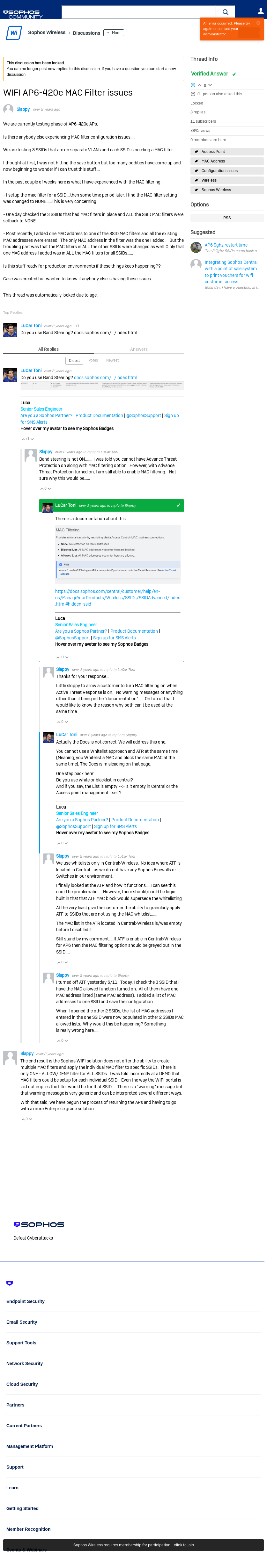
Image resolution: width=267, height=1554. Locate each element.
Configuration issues (220, 170)
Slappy (23, 109)
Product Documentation (99, 415)
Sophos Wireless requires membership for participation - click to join (133, 1545)
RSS (227, 217)
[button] (225, 11)
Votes (93, 360)
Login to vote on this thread (200, 84)
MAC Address (213, 161)
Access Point (213, 151)
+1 (198, 94)
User (260, 11)
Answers (138, 349)
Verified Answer (210, 73)
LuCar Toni (31, 325)
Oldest (74, 360)
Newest (112, 360)
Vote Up (23, 438)
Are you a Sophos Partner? (46, 415)
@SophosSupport (143, 415)
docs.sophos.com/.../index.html (105, 377)
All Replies (48, 349)
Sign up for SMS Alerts (114, 637)
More (124, 32)
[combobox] (139, 12)
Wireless (209, 180)
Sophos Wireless (216, 189)
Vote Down (31, 438)
